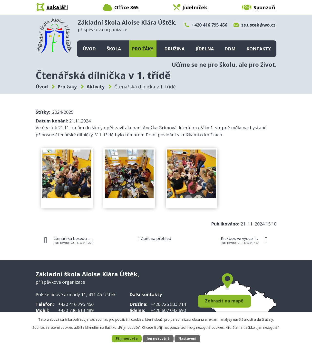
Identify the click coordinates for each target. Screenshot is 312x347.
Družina (174, 49)
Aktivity (96, 87)
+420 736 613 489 (76, 310)
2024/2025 (62, 112)
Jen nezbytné (158, 338)
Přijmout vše (126, 338)
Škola (114, 49)
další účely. (265, 319)
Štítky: (43, 112)
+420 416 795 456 (76, 304)
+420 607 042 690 (168, 310)
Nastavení (187, 338)
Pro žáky (142, 49)
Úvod (89, 49)
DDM (229, 49)
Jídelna (204, 49)
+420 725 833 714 (168, 304)
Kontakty (258, 49)
